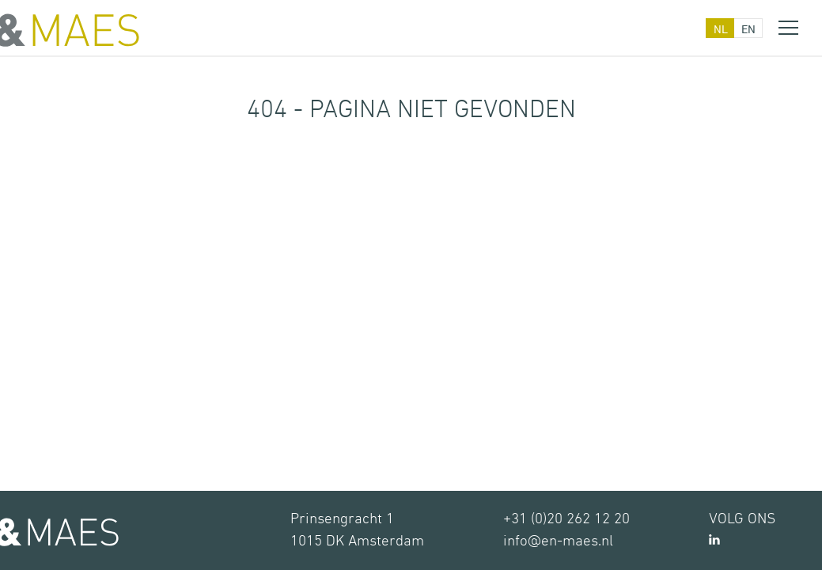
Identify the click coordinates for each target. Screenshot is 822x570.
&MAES (69, 30)
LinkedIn (714, 539)
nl (721, 29)
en (748, 29)
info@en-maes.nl (558, 541)
